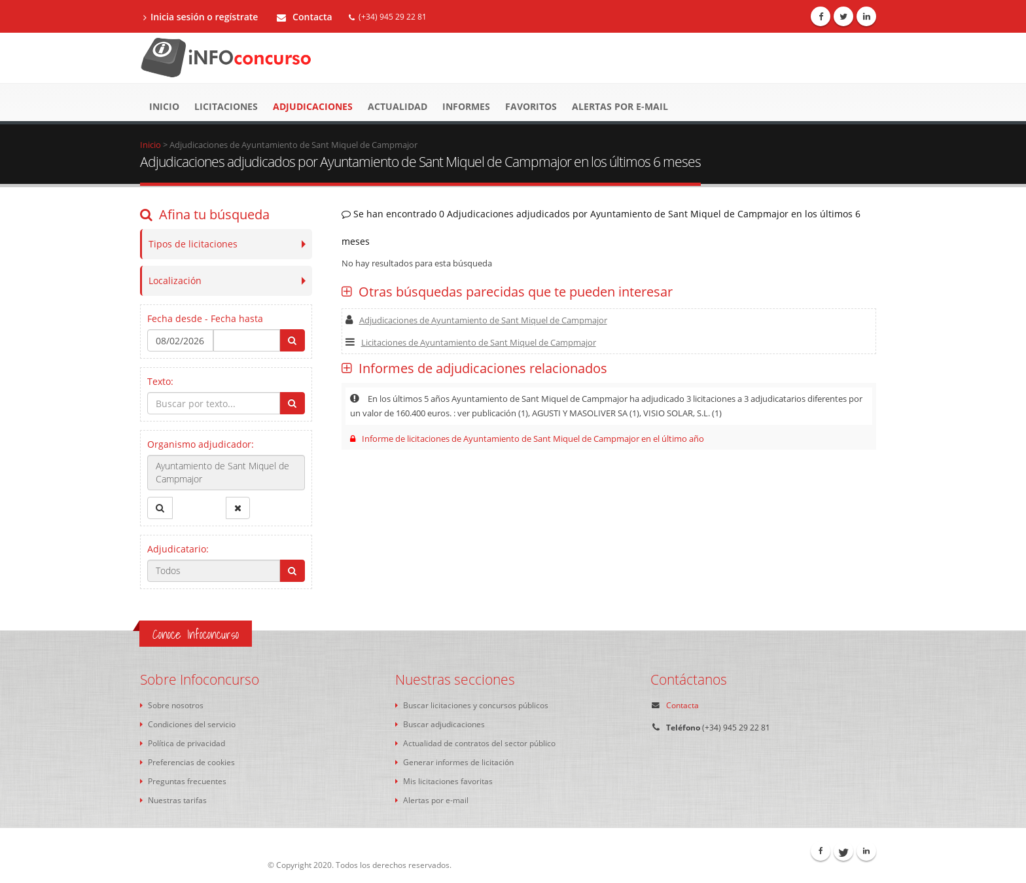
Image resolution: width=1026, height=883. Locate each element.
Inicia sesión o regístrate (200, 16)
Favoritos (531, 106)
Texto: (160, 381)
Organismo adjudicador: (200, 444)
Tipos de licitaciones (193, 244)
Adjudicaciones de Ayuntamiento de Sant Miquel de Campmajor (476, 320)
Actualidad (397, 106)
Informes (466, 106)
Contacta (304, 16)
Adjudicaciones (313, 106)
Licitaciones (226, 106)
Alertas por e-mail (620, 106)
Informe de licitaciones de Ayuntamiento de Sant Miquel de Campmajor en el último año (527, 438)
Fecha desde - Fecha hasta (205, 318)
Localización (175, 280)
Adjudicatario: (178, 549)
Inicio (164, 106)
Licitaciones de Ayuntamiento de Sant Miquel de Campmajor (470, 342)
